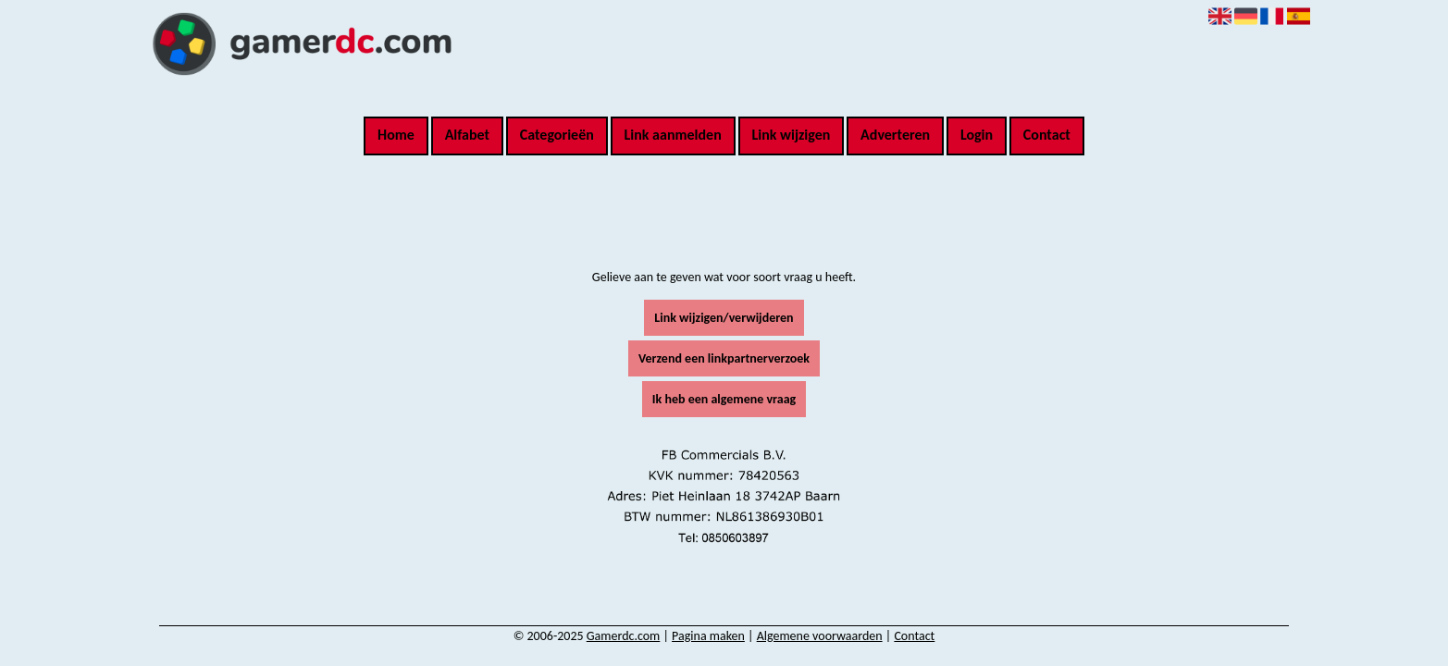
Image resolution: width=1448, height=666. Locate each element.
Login (976, 134)
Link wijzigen (790, 134)
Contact (1047, 134)
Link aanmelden (673, 134)
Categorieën (557, 134)
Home (396, 134)
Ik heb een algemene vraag (724, 399)
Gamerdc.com (624, 636)
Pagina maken (708, 636)
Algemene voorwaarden (820, 636)
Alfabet (467, 134)
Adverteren (895, 134)
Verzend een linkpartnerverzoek (724, 358)
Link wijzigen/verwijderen (723, 318)
